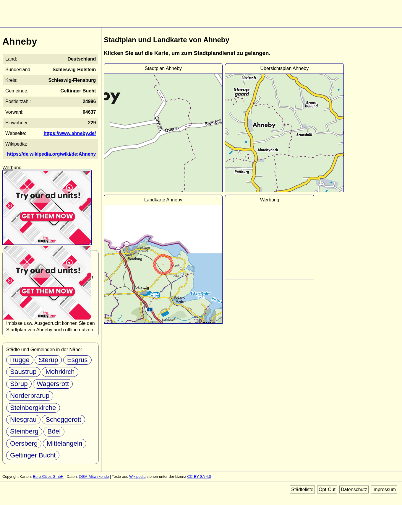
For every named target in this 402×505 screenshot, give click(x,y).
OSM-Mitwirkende (94, 476)
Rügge (20, 360)
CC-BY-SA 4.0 (199, 476)
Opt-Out (327, 489)
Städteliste (302, 489)
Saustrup (23, 371)
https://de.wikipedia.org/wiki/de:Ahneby (51, 154)
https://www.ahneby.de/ (69, 133)
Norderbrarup (29, 395)
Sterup (48, 360)
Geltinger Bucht (33, 455)
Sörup (19, 383)
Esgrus (77, 360)
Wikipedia (137, 476)
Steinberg (24, 431)
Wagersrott (53, 383)
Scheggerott (63, 419)
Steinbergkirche (33, 407)
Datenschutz (354, 489)
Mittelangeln (64, 443)
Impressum (384, 489)
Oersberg (24, 443)
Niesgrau (23, 419)
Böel (54, 431)
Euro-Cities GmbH (48, 476)
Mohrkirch (60, 371)
